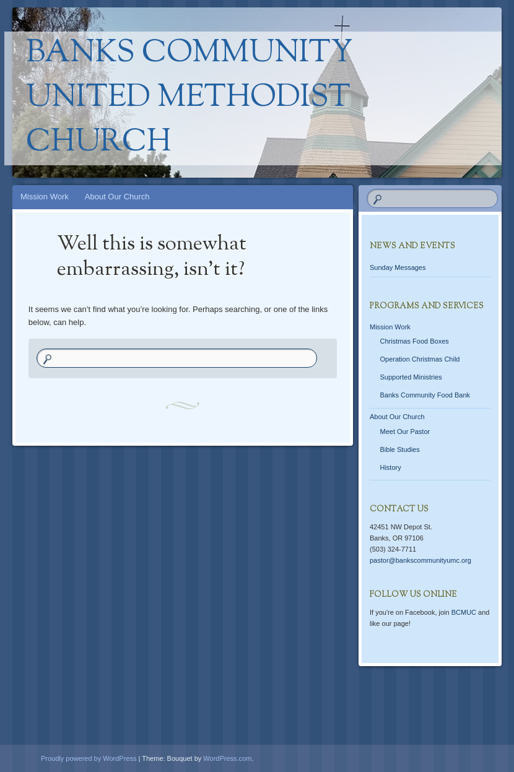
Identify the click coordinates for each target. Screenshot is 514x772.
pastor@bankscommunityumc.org (420, 560)
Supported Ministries (411, 377)
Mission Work (44, 196)
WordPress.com (227, 758)
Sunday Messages (398, 267)
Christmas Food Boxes (414, 341)
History (390, 467)
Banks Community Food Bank (425, 395)
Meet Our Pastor (405, 431)
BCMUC (463, 612)
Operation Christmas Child (420, 359)
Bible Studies (399, 449)
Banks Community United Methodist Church (189, 98)
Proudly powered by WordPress (88, 758)
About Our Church (117, 196)
